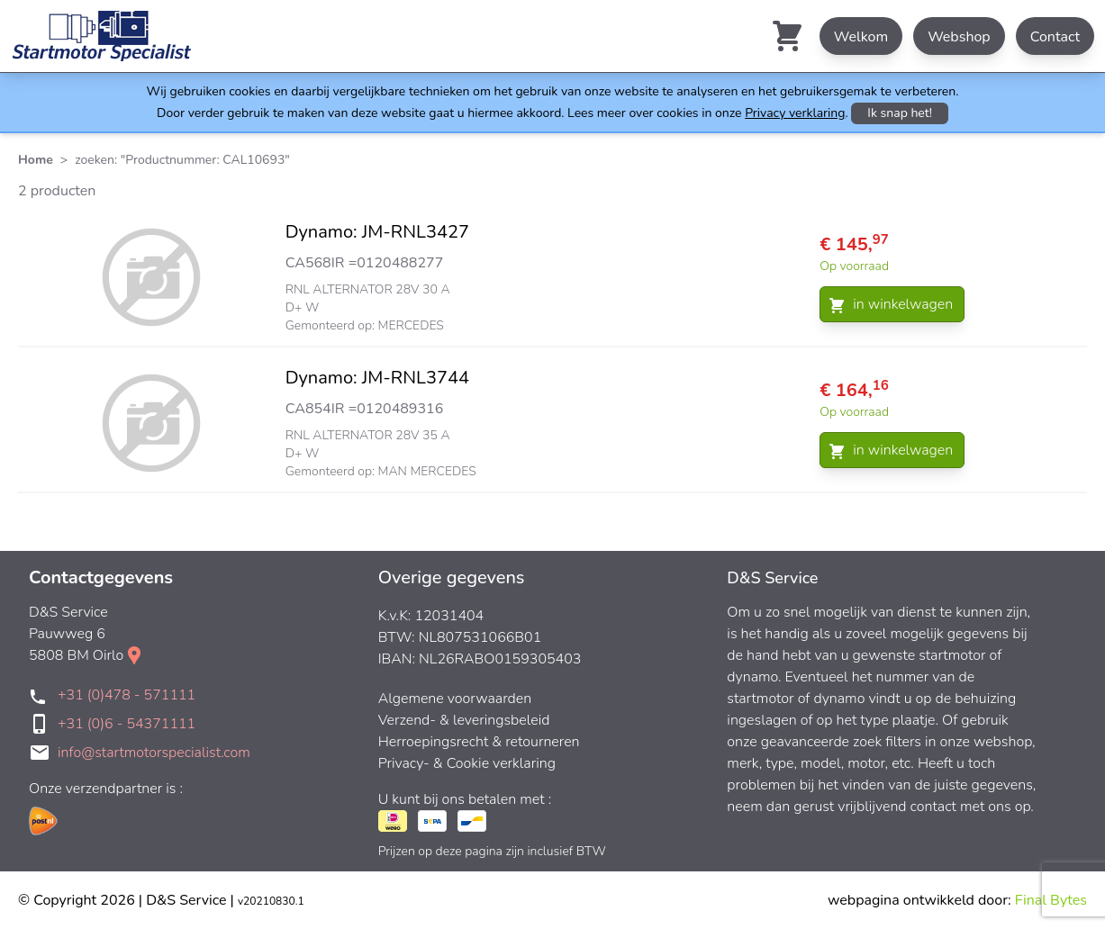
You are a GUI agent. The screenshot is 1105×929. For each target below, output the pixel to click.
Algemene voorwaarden (455, 698)
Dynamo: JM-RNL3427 (377, 232)
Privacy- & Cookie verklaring (467, 763)
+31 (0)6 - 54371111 (126, 724)
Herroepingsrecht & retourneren (479, 742)
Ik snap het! (899, 113)
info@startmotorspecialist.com (154, 752)
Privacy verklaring (795, 113)
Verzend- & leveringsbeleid (464, 720)
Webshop (959, 37)
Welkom (861, 37)
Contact (1055, 37)
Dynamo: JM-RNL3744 (377, 377)
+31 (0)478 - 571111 (126, 695)
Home (35, 159)
